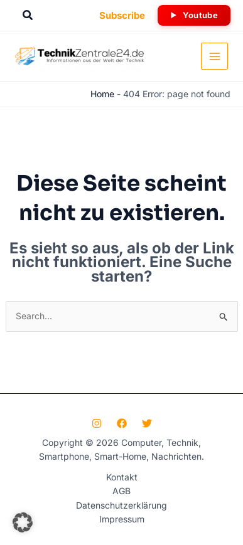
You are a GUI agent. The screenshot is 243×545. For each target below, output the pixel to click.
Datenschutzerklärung (121, 505)
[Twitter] (147, 423)
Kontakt (122, 477)
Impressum (121, 519)
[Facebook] (122, 423)
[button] (28, 15)
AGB (121, 490)
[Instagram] (97, 423)
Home (102, 93)
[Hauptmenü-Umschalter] (214, 56)
